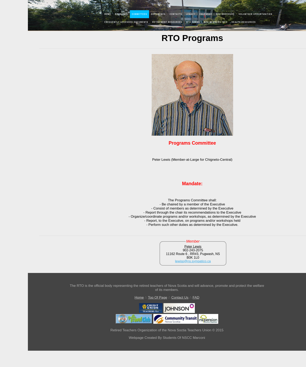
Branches (121, 14)
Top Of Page (157, 297)
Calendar (206, 14)
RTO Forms (193, 22)
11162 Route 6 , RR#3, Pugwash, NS (193, 254)
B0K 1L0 (193, 257)
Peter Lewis (193, 246)
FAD (196, 297)
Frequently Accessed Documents (126, 22)
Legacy (190, 14)
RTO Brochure (225, 14)
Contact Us (179, 297)
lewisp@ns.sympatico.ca (193, 261)
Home (107, 14)
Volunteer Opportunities (255, 14)
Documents (158, 14)
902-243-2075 (193, 250)
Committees (139, 14)
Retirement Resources (167, 22)
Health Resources (244, 22)
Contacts (176, 14)
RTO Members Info (216, 22)
